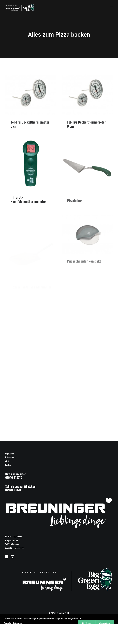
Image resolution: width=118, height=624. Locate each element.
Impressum (9, 453)
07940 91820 (13, 490)
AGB (7, 461)
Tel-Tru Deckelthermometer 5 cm (30, 124)
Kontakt (8, 465)
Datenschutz (10, 457)
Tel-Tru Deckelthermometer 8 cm (86, 124)
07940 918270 (13, 477)
